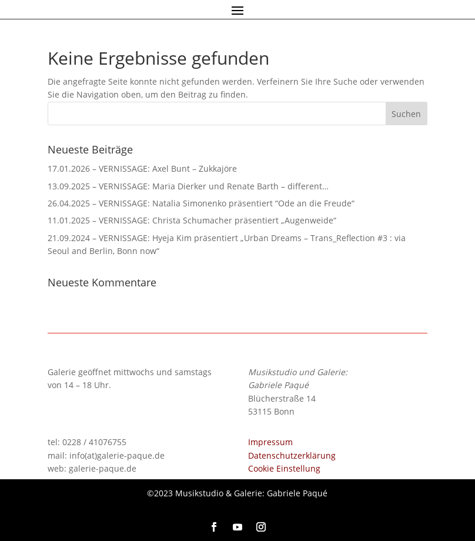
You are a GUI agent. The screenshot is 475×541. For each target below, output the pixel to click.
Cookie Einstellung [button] (284, 468)
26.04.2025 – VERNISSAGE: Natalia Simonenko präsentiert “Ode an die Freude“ (201, 203)
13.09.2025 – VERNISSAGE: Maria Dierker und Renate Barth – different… (188, 186)
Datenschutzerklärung (292, 455)
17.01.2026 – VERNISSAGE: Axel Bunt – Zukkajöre (142, 168)
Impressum (270, 442)
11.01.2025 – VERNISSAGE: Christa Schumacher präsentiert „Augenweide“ (192, 220)
